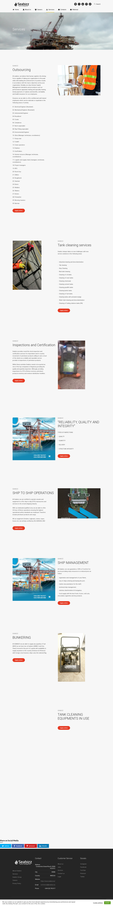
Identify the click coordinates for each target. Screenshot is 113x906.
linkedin (43, 846)
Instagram (83, 864)
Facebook (83, 867)
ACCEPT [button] (107, 902)
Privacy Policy (17, 883)
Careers (15, 880)
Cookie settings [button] (98, 903)
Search (98, 4)
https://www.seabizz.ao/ (48, 881)
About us (60, 864)
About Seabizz (17, 871)
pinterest (30, 846)
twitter (5, 846)
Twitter (82, 877)
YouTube (83, 870)
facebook (18, 846)
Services (15, 874)
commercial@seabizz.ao (48, 885)
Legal (59, 877)
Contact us (61, 873)
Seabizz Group (17, 877)
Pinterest (83, 873)
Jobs (59, 867)
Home (14, 34)
